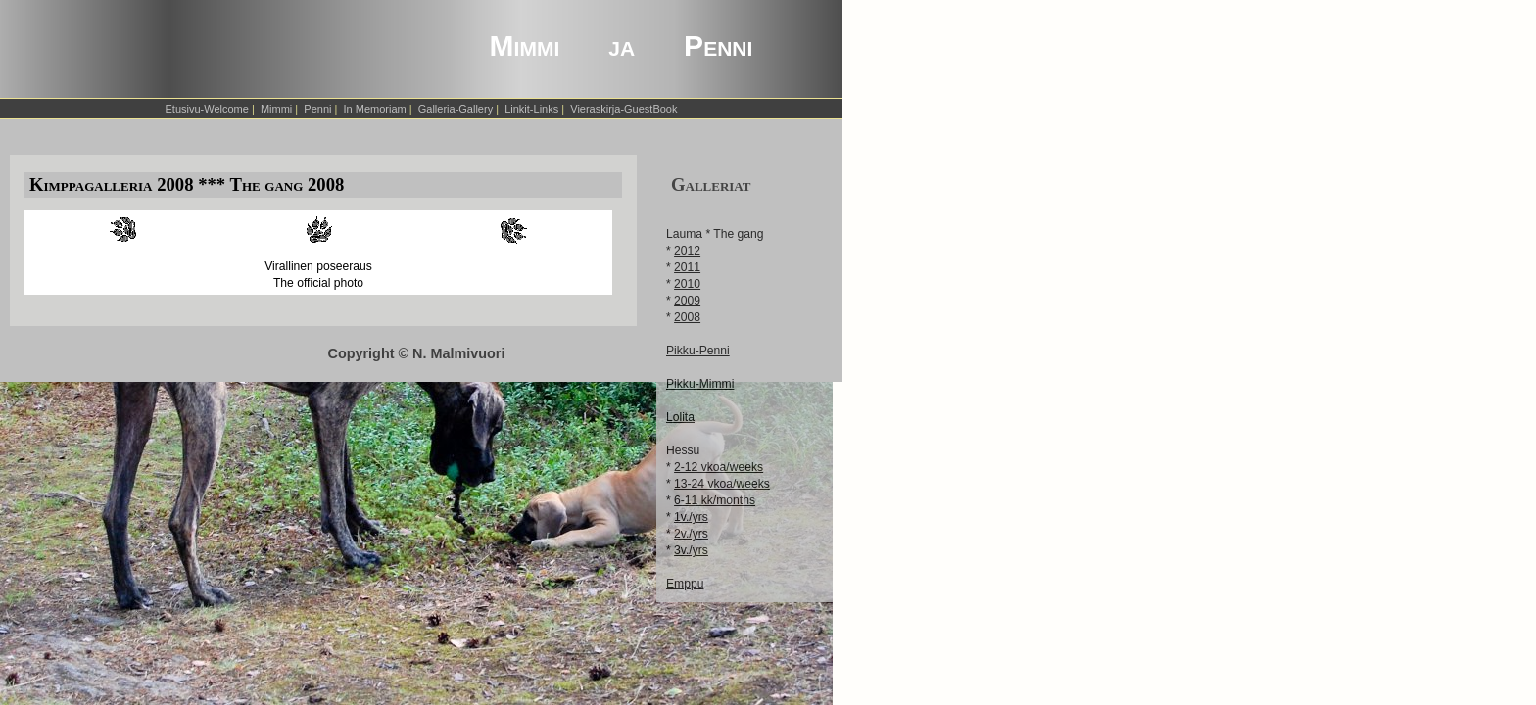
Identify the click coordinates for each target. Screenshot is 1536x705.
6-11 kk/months (714, 500)
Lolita (680, 417)
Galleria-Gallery (455, 109)
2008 (687, 317)
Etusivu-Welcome (207, 109)
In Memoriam (375, 109)
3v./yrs (691, 550)
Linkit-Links (531, 109)
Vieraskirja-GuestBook (623, 109)
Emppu (684, 583)
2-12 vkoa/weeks (718, 467)
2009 (687, 300)
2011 (687, 267)
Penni (317, 109)
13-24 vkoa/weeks (722, 484)
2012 (687, 251)
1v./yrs (691, 517)
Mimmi (276, 109)
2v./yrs (691, 533)
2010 (687, 284)
